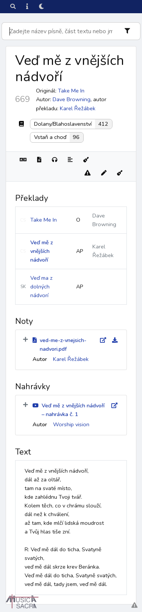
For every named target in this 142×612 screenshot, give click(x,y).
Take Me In (43, 220)
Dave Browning (72, 99)
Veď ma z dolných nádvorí (41, 286)
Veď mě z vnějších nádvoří (41, 251)
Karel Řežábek (77, 108)
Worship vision (71, 424)
